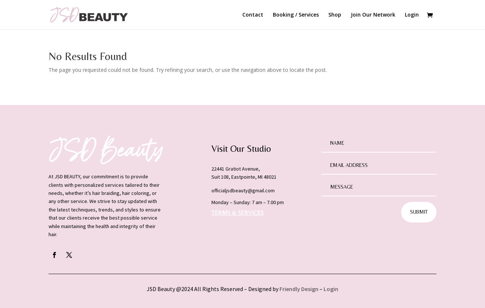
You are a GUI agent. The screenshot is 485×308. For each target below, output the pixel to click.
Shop (334, 15)
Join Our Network (373, 15)
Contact (252, 15)
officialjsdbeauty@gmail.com (243, 190)
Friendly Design (298, 289)
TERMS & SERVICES (237, 212)
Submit (419, 212)
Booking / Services (296, 15)
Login (412, 15)
